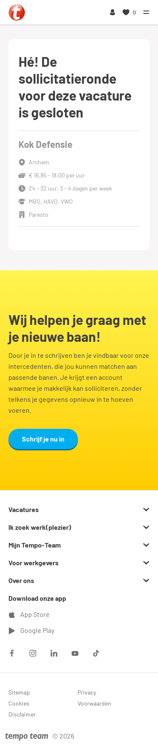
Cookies (18, 703)
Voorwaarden (94, 703)
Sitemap (19, 692)
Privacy (87, 692)
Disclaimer (22, 714)
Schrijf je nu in (43, 439)
